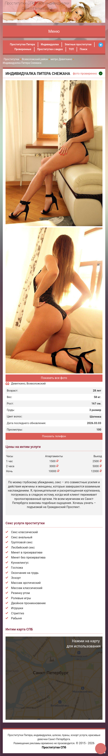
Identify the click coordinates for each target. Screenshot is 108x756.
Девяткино (18, 383)
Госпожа (17, 567)
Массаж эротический (26, 583)
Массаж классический (26, 588)
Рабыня (16, 618)
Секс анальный (21, 537)
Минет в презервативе (26, 552)
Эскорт (16, 578)
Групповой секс (22, 542)
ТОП (71, 49)
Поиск (83, 49)
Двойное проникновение (28, 603)
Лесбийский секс (23, 547)
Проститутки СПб (54, 747)
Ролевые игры (21, 598)
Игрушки (17, 608)
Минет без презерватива (28, 557)
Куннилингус (20, 562)
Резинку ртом (20, 593)
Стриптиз (17, 613)
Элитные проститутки (78, 44)
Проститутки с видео (50, 49)
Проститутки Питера (22, 44)
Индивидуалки (50, 44)
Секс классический (24, 532)
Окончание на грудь (25, 573)
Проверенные (22, 49)
